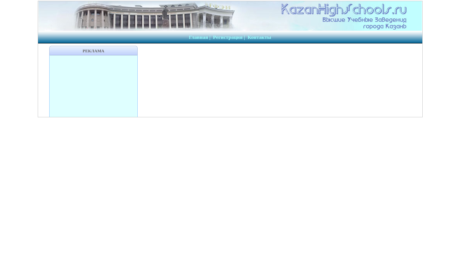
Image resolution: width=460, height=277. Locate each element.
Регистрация (228, 37)
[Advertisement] (93, 86)
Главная (198, 37)
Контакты (259, 37)
